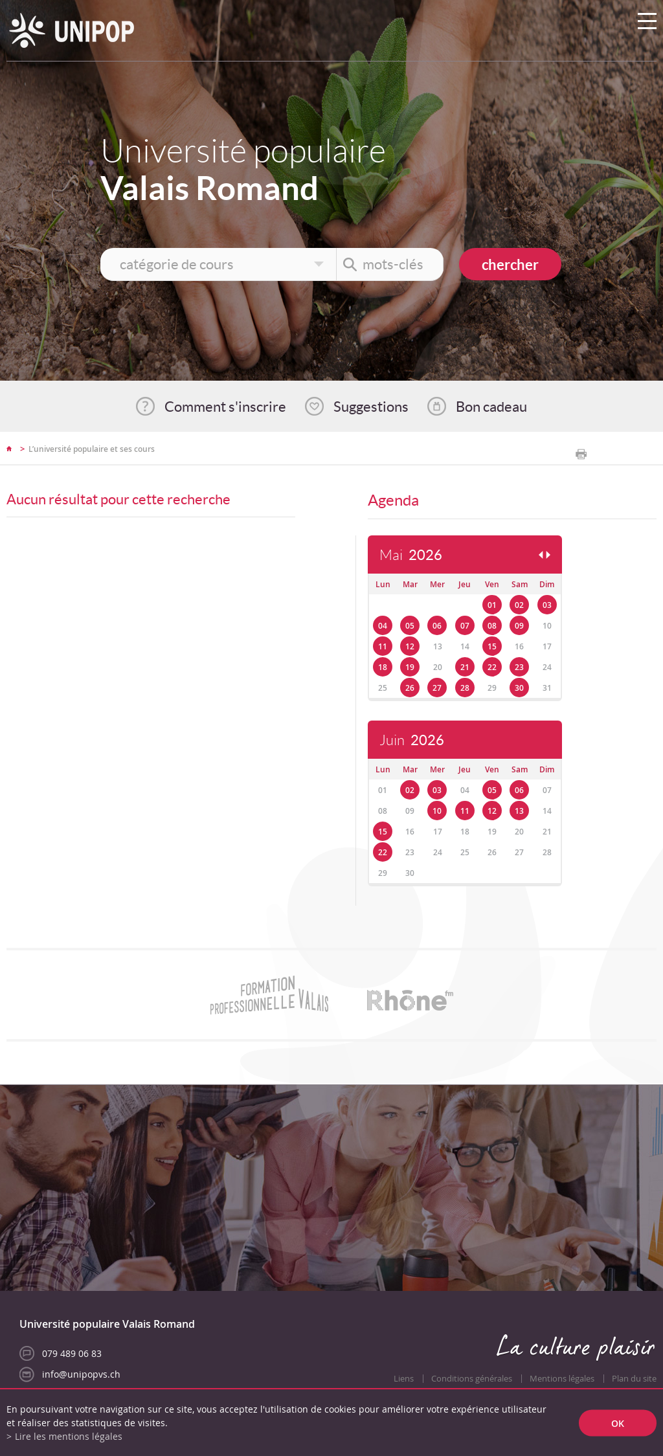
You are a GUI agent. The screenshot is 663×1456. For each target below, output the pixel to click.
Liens (404, 1378)
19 (409, 667)
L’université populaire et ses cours (91, 448)
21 (464, 667)
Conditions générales (471, 1378)
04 (382, 625)
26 (409, 687)
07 (464, 625)
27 (437, 687)
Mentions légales (562, 1378)
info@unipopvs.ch (81, 1374)
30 (519, 687)
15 (492, 646)
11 (382, 646)
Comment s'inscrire (225, 406)
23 (519, 667)
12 (409, 646)
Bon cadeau (491, 406)
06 (437, 625)
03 (547, 604)
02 (519, 604)
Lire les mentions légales (68, 1436)
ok (617, 1423)
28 (464, 687)
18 (382, 667)
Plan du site (634, 1378)
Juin (411, 740)
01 (492, 604)
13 (519, 810)
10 (437, 810)
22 (492, 667)
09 (519, 625)
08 (492, 625)
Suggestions (371, 406)
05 (409, 625)
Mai (410, 555)
